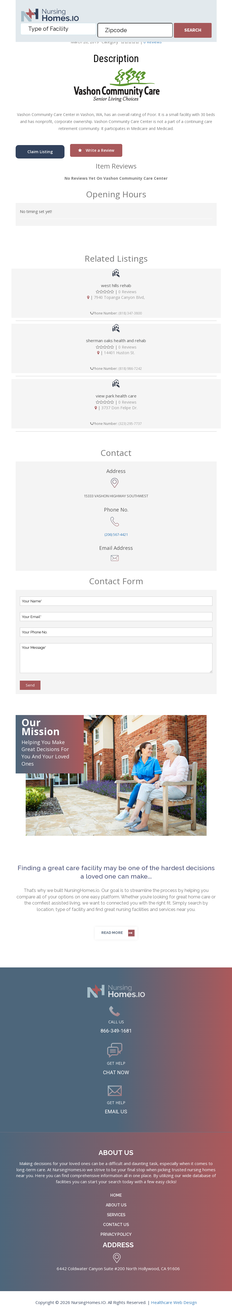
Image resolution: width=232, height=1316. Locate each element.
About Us (116, 1207)
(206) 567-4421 (116, 534)
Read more (112, 933)
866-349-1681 (116, 1031)
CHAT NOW (116, 1073)
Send (30, 685)
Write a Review (96, 150)
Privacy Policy (116, 1236)
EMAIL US (116, 1113)
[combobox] (58, 31)
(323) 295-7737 (130, 423)
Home (116, 1197)
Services (116, 1217)
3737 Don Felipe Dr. (119, 407)
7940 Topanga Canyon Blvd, (119, 297)
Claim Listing (40, 151)
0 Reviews (127, 291)
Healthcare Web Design (174, 1304)
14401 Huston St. (119, 352)
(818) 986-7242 (130, 368)
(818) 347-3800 (130, 313)
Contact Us (116, 1227)
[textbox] (59, 30)
